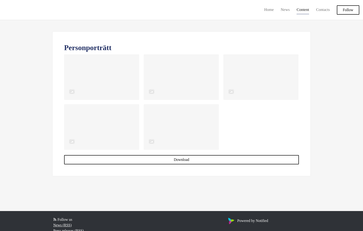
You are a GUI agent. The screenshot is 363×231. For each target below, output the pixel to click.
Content (303, 9)
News (285, 9)
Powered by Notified (247, 221)
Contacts (323, 9)
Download (181, 160)
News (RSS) (62, 225)
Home (269, 9)
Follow (348, 10)
